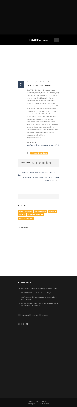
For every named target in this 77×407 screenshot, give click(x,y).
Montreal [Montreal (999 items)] (28, 211)
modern (31, 82)
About (37, 401)
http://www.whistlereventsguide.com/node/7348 (43, 145)
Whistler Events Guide (39, 153)
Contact (44, 401)
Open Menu (56, 40)
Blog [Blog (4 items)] (21, 211)
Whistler (33, 315)
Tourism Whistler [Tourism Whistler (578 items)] (40, 211)
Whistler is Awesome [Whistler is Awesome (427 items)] (26, 218)
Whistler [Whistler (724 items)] (22, 214)
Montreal (43, 315)
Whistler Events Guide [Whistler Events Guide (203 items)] (35, 214)
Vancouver (23, 315)
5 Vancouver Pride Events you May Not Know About (39, 288)
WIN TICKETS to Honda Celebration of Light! (36, 293)
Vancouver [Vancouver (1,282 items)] (52, 211)
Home (31, 401)
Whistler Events (47, 82)
